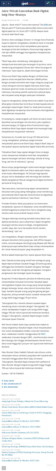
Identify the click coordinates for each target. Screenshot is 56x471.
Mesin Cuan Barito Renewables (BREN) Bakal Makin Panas (27, 407)
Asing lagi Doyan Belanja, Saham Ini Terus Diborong (25, 401)
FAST (43, 334)
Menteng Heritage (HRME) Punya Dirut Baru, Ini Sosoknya (28, 446)
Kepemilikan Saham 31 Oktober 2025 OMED (21, 427)
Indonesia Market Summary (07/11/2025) (20, 432)
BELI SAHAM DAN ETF (12, 384)
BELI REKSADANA (10, 387)
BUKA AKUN (8, 381)
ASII (45, 24)
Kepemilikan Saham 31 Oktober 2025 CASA (20, 460)
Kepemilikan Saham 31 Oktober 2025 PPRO (21, 421)
